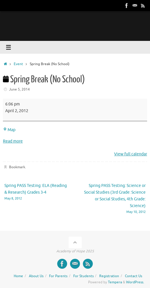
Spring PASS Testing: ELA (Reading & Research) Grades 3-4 (36, 192)
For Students (83, 276)
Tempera (115, 282)
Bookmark (17, 167)
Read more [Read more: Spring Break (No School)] (13, 141)
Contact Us (133, 276)
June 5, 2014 (19, 89)
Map (9, 129)
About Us (36, 276)
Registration (109, 276)
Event (18, 64)
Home (18, 276)
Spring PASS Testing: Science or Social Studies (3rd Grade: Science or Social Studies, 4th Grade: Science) (113, 199)
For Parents (58, 276)
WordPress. (135, 282)
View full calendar (130, 154)
